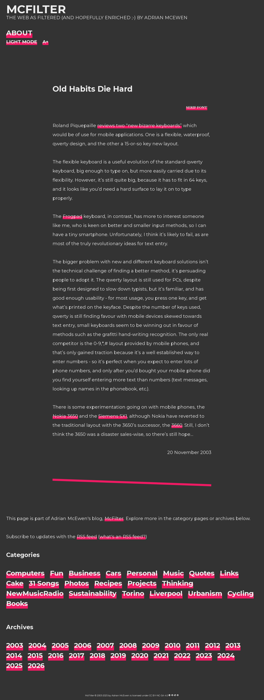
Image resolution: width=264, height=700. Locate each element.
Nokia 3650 (65, 416)
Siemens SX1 (112, 416)
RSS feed (87, 536)
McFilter (36, 9)
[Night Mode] (21, 42)
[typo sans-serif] (196, 107)
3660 (176, 425)
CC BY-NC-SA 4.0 (158, 695)
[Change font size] (45, 42)
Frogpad (72, 216)
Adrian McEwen (120, 695)
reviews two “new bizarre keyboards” (139, 125)
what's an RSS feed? (123, 536)
